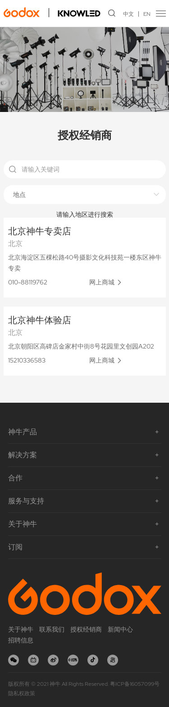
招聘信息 (20, 640)
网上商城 (101, 282)
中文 (128, 14)
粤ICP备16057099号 (135, 684)
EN (147, 14)
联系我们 (51, 629)
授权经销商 (86, 629)
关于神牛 (20, 629)
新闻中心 (120, 629)
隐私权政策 (21, 693)
